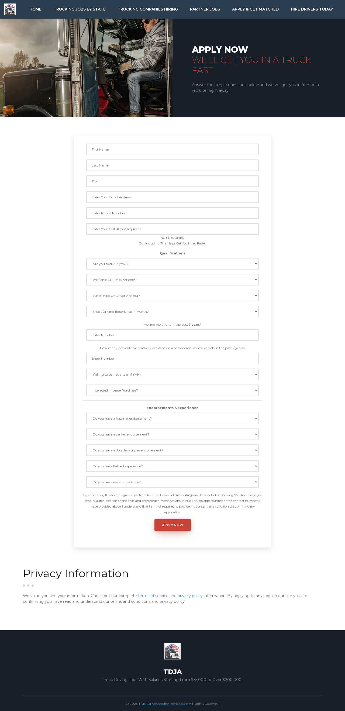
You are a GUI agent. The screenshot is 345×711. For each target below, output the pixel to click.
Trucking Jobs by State (80, 9)
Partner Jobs (205, 9)
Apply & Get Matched (255, 9)
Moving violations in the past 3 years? (172, 324)
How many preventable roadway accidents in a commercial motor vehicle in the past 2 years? (172, 348)
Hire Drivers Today (312, 9)
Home (35, 9)
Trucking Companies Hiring (148, 9)
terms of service (153, 595)
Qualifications (172, 253)
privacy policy (190, 595)
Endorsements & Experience (173, 408)
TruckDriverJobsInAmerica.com (163, 704)
